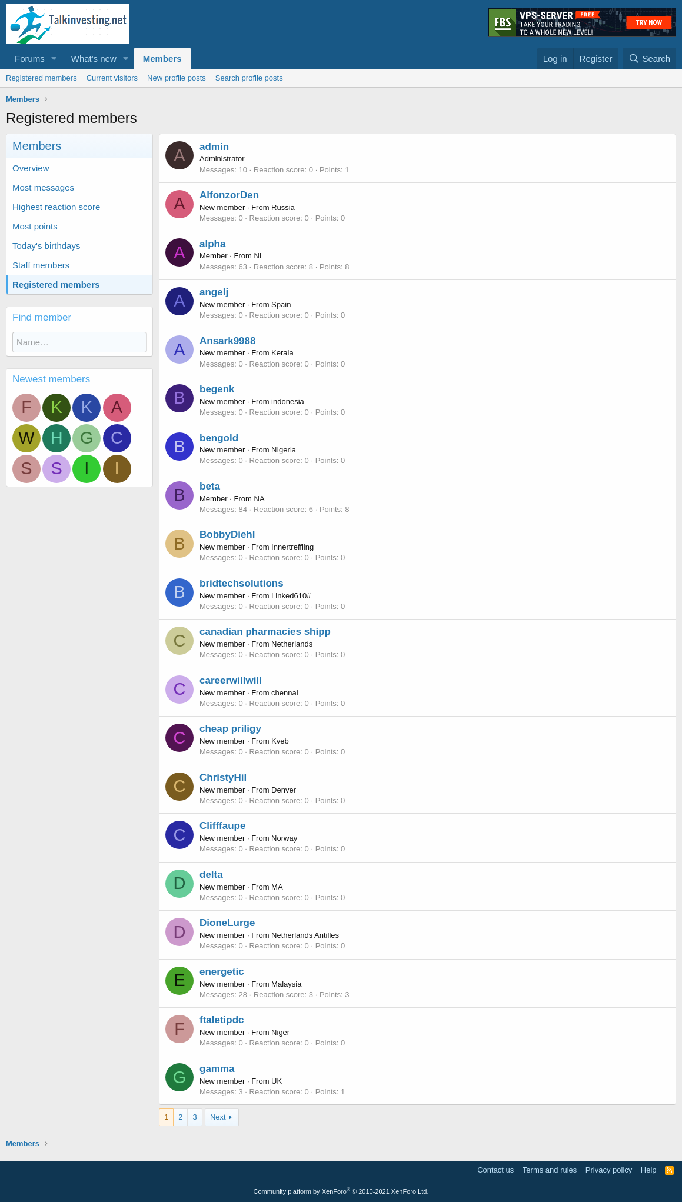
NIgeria (283, 449)
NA (259, 498)
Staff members (40, 265)
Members (162, 59)
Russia (283, 207)
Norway (284, 838)
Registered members (41, 78)
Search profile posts (249, 78)
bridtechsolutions (241, 583)
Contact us (495, 1170)
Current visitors (112, 78)
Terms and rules (550, 1170)
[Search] (649, 58)
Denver (283, 789)
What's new (94, 59)
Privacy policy (608, 1170)
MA (277, 887)
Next (218, 1117)
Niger (280, 1032)
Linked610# (291, 595)
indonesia (287, 401)
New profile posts (176, 78)
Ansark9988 (227, 341)
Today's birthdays (46, 246)
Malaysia (286, 984)
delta (211, 874)
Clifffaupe (222, 825)
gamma (217, 1068)
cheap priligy (230, 728)
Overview (30, 168)
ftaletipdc (221, 1019)
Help (649, 1170)
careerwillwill (230, 680)
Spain (281, 304)
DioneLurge (227, 922)
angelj (213, 292)
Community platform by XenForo (341, 1191)
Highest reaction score (56, 207)
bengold (218, 438)
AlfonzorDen (229, 195)
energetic (221, 971)
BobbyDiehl (227, 534)
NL (259, 255)
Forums (30, 59)
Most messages (43, 187)
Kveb (280, 741)
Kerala (282, 352)
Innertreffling (292, 546)
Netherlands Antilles (305, 935)
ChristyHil (223, 777)
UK (276, 1081)
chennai (284, 692)
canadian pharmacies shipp (265, 631)
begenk (217, 389)
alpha (212, 243)
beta (209, 486)
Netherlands (291, 644)
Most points (35, 226)
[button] (54, 58)
